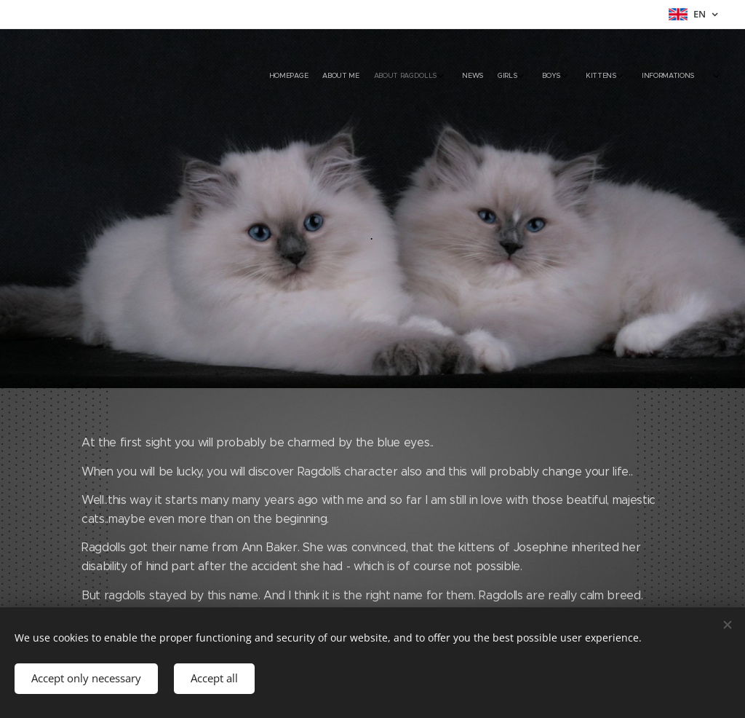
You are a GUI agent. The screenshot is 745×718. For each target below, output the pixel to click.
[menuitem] (561, 76)
